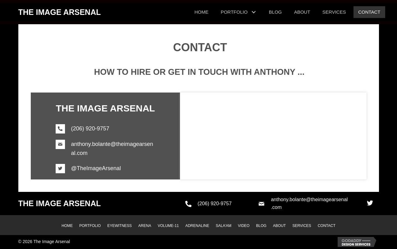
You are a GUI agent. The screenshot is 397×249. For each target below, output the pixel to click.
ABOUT (279, 226)
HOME (67, 226)
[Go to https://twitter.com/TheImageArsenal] (105, 168)
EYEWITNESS (119, 226)
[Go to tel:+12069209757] (105, 129)
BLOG (261, 226)
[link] (201, 12)
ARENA (144, 226)
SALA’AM (223, 226)
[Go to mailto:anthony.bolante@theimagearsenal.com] (105, 149)
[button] (370, 203)
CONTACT (326, 226)
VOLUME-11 (168, 226)
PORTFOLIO (90, 226)
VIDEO (243, 226)
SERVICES (301, 226)
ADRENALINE (197, 226)
